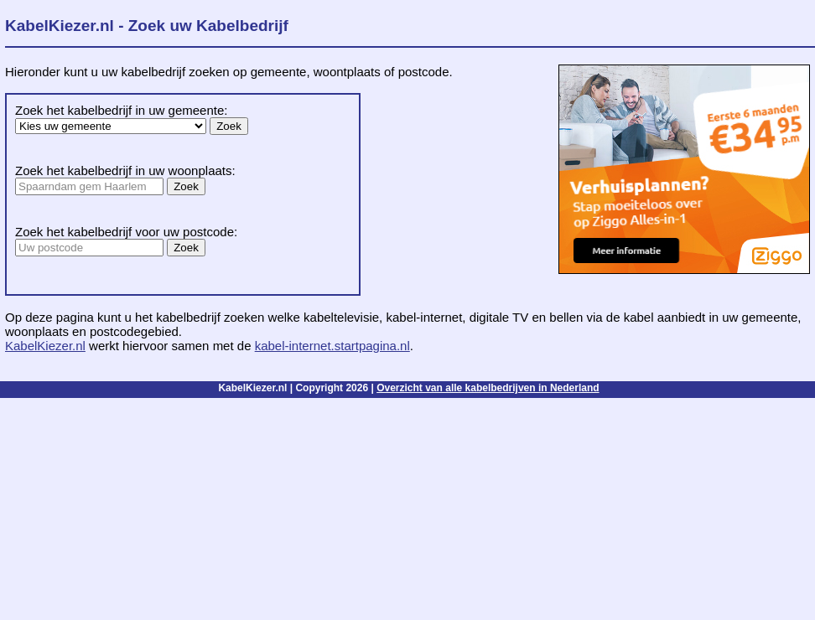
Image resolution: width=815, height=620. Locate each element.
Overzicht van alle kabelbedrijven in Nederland (487, 388)
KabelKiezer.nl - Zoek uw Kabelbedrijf (146, 25)
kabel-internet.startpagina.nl (332, 345)
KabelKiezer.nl (45, 345)
